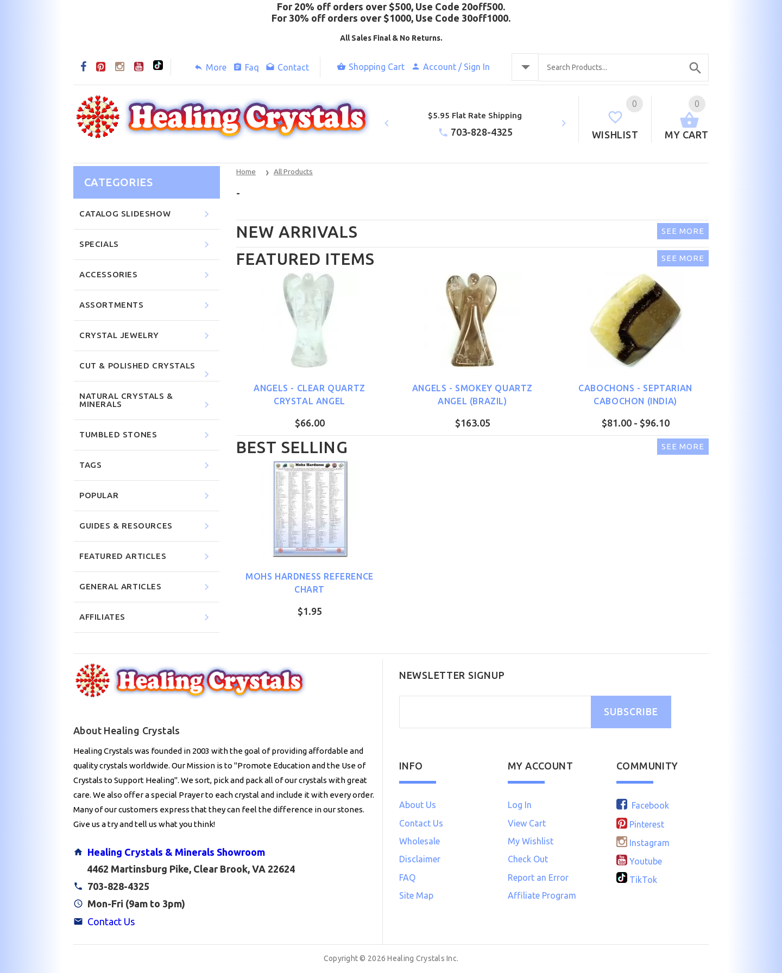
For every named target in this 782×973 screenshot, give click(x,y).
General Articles (146, 587)
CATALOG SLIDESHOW (146, 214)
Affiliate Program (542, 895)
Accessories (146, 275)
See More (682, 231)
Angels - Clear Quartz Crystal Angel (309, 394)
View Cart (527, 823)
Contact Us (111, 921)
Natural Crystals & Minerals (146, 400)
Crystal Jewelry (146, 335)
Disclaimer (419, 859)
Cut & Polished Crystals (146, 370)
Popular (146, 496)
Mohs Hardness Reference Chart (309, 582)
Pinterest (640, 824)
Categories (118, 182)
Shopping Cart (371, 67)
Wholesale (419, 841)
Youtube (639, 861)
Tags (146, 465)
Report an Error (538, 877)
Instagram (643, 843)
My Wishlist (530, 841)
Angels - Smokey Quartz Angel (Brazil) (472, 394)
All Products (293, 171)
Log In (520, 805)
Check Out (528, 859)
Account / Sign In (450, 67)
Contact (287, 67)
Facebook (642, 805)
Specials (146, 244)
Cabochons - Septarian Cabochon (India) (635, 394)
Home (246, 171)
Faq (246, 67)
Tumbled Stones (146, 435)
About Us (417, 805)
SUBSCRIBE (631, 712)
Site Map (416, 895)
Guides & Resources (146, 526)
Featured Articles (146, 556)
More (210, 67)
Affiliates (146, 617)
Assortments (146, 305)
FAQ (407, 877)
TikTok (636, 880)
